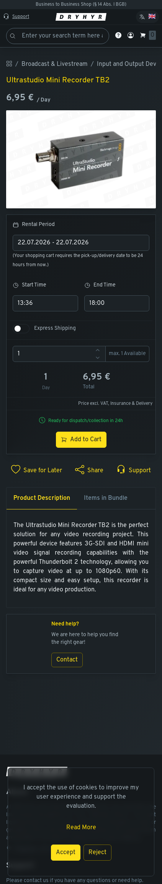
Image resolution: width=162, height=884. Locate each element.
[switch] (21, 328)
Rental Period (34, 225)
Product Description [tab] (41, 498)
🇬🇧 (152, 17)
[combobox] (81, 243)
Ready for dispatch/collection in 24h (85, 421)
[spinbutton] (59, 354)
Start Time (29, 285)
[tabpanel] (81, 557)
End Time (100, 285)
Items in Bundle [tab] (106, 498)
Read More (81, 828)
